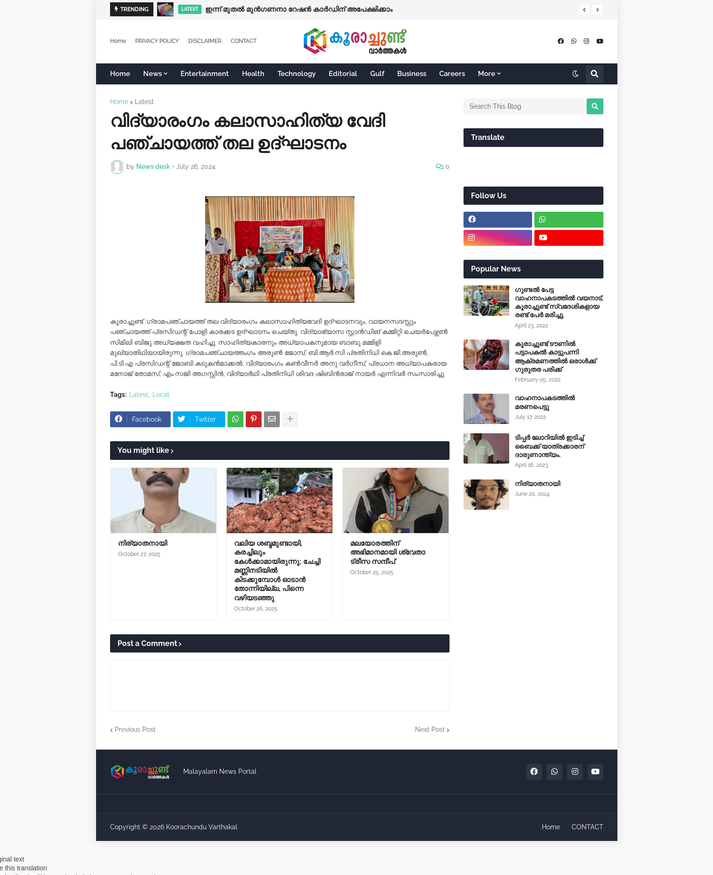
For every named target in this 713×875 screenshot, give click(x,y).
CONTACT (243, 41)
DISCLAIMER (205, 41)
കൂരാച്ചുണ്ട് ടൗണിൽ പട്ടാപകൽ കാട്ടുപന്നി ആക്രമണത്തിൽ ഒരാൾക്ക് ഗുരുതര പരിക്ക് (555, 356)
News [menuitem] (152, 73)
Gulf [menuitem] (377, 73)
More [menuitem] (486, 73)
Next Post (430, 729)
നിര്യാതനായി (142, 543)
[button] (584, 9)
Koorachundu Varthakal (201, 827)
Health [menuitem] (253, 73)
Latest (144, 101)
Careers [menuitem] (452, 73)
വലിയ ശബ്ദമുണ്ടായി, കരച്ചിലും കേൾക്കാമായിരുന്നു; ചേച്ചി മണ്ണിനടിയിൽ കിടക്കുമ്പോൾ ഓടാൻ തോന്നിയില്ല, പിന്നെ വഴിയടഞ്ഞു (277, 570)
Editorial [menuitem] (343, 73)
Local (160, 394)
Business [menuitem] (411, 73)
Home (118, 41)
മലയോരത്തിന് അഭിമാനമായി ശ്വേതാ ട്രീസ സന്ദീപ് (387, 552)
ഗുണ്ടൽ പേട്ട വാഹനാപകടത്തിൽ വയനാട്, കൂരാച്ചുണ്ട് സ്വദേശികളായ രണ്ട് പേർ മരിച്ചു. (559, 302)
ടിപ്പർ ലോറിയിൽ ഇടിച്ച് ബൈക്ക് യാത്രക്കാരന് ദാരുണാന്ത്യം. (549, 446)
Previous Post (135, 729)
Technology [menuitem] (296, 73)
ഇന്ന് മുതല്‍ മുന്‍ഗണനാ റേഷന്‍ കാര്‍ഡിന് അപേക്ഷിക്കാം (299, 9)
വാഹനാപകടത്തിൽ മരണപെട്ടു (545, 402)
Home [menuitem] (120, 73)
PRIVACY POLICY (157, 41)
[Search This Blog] (524, 106)
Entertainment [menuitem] (204, 73)
